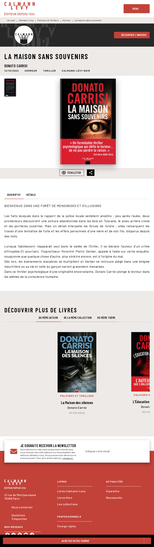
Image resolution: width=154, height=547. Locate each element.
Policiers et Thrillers (48, 20)
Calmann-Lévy (26, 20)
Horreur (66, 20)
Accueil (11, 20)
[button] (132, 35)
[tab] (14, 194)
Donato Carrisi (16, 66)
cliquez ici (68, 458)
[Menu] (137, 8)
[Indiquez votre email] (109, 451)
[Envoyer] (139, 451)
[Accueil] (19, 8)
